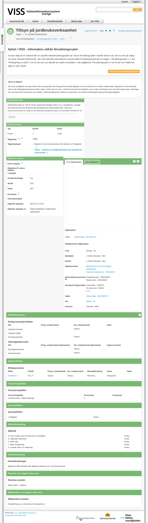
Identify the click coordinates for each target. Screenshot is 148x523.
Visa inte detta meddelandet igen (124, 71)
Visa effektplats (92, 162)
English (125, 2)
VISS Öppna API (20, 515)
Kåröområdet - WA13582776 (85, 237)
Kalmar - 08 (90, 301)
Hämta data (76, 21)
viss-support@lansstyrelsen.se (25, 513)
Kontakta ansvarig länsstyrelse (130, 31)
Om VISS (95, 21)
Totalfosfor (12, 376)
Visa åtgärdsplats (73, 162)
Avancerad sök (17, 21)
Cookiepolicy (9, 515)
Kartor (36, 21)
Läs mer (12, 117)
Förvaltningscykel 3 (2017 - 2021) (50, 39)
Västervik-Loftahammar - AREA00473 (100, 272)
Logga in (136, 2)
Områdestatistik (54, 21)
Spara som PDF (91, 31)
